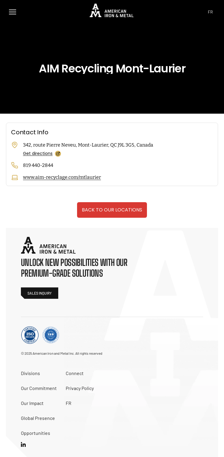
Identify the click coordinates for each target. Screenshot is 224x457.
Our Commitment (39, 388)
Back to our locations (112, 209)
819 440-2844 (38, 165)
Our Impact (32, 403)
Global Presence (38, 418)
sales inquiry (39, 293)
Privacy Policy (80, 388)
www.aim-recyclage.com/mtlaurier (62, 177)
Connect (75, 373)
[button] (12, 12)
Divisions (30, 373)
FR (68, 403)
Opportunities (35, 433)
